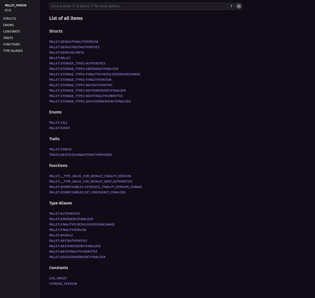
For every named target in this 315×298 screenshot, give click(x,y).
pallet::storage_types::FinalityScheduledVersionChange (94, 74)
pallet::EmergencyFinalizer (71, 219)
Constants (11, 31)
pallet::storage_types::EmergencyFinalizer (84, 69)
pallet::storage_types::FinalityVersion (80, 80)
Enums (8, 25)
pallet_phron (16, 5)
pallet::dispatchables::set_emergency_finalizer (87, 192)
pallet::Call (58, 123)
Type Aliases (13, 51)
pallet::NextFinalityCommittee (73, 251)
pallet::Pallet (60, 58)
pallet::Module (61, 235)
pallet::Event (59, 128)
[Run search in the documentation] (138, 6)
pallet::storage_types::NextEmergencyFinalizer (87, 90)
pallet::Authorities (64, 213)
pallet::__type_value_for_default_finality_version (90, 176)
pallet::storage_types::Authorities (77, 63)
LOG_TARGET (58, 278)
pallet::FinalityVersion (67, 230)
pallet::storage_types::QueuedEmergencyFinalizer (90, 101)
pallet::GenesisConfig (66, 52)
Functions (11, 44)
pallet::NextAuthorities (68, 241)
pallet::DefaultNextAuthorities (74, 47)
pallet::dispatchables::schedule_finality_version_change (95, 187)
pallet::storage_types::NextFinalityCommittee (86, 96)
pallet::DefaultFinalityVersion (73, 42)
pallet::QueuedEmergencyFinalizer (77, 257)
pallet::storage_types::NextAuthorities (80, 85)
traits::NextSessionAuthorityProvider (80, 155)
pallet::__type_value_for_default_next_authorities (90, 181)
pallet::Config (60, 149)
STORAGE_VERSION (63, 284)
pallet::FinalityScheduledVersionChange (82, 224)
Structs (9, 18)
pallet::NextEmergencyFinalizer (75, 246)
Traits (8, 38)
